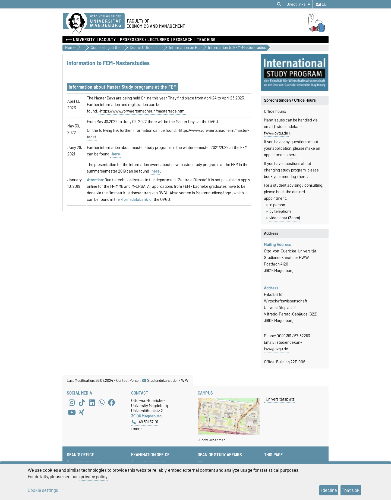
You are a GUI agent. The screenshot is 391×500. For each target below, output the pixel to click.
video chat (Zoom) (284, 218)
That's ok (351, 490)
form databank (135, 199)
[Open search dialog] (279, 4)
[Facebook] (111, 403)
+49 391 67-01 (145, 421)
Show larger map (212, 440)
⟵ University (80, 39)
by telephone (280, 211)
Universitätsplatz (280, 399)
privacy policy (94, 476)
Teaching (206, 39)
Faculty (107, 39)
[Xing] (82, 412)
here (293, 155)
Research (183, 39)
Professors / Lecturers (144, 39)
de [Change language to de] (321, 4)
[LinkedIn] (92, 403)
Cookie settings (43, 490)
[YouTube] (72, 412)
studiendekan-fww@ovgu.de (283, 129)
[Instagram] (72, 403)
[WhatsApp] (101, 403)
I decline (329, 490)
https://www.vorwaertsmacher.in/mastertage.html (142, 111)
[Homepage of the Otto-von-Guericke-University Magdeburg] (93, 24)
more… (138, 428)
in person (277, 205)
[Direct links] (298, 4)
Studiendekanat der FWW (165, 380)
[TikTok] (82, 403)
